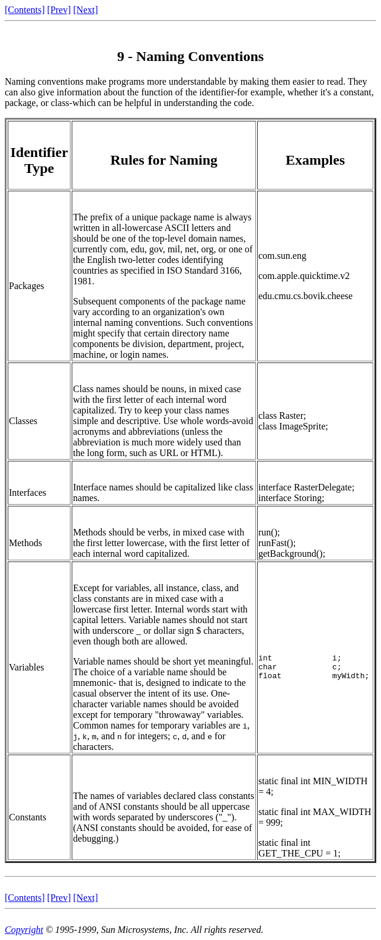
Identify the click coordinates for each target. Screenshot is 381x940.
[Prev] (59, 10)
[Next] (85, 10)
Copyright (24, 930)
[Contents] (25, 10)
